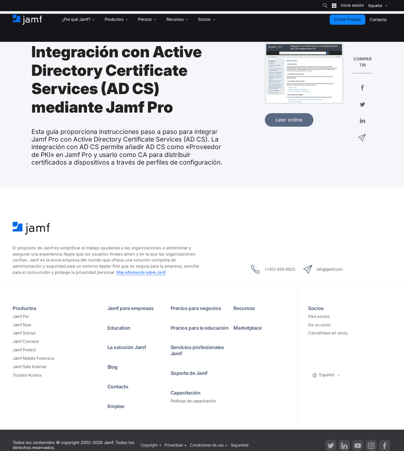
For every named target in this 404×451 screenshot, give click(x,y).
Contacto (118, 386)
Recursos (244, 308)
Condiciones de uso (210, 445)
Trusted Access (27, 375)
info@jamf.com (325, 269)
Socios (316, 308)
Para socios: (319, 316)
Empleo (116, 406)
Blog (112, 367)
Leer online (289, 120)
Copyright (149, 445)
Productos (25, 308)
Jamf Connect (26, 341)
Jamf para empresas (131, 308)
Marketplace (248, 328)
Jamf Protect (24, 349)
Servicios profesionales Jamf (198, 350)
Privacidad (174, 445)
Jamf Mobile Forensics (33, 358)
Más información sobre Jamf (142, 272)
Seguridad (245, 445)
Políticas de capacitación (193, 401)
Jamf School (24, 333)
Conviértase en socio (327, 333)
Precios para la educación (201, 328)
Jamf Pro (21, 316)
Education (119, 328)
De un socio (319, 324)
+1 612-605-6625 (270, 269)
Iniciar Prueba (347, 19)
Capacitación (186, 393)
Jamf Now (22, 324)
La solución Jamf (127, 347)
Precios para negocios (197, 308)
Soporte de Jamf (190, 373)
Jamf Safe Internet (29, 366)
